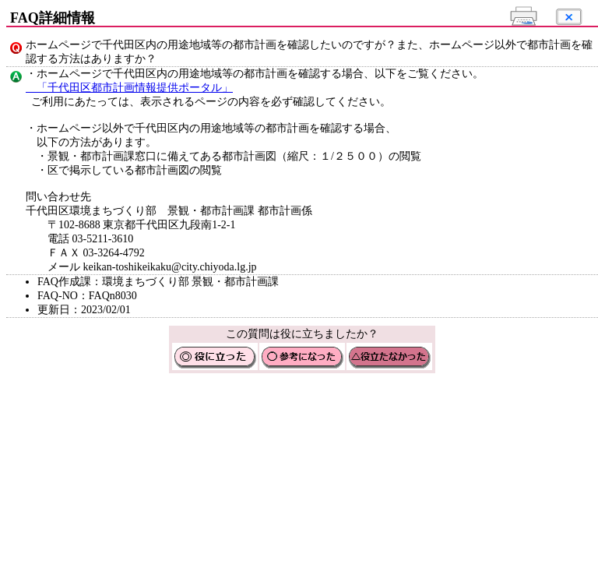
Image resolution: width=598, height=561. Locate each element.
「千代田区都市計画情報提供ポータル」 (129, 88)
